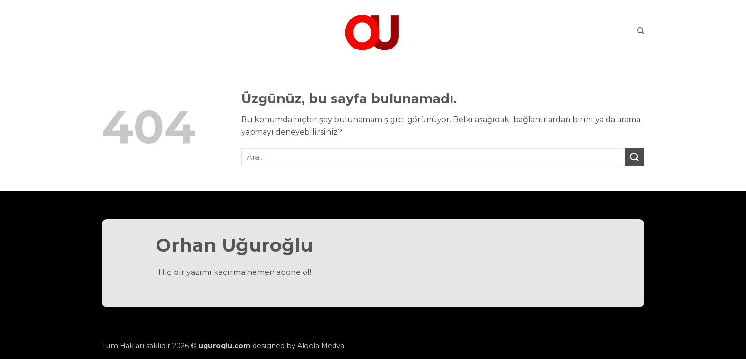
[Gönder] (634, 157)
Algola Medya (320, 345)
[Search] (640, 31)
